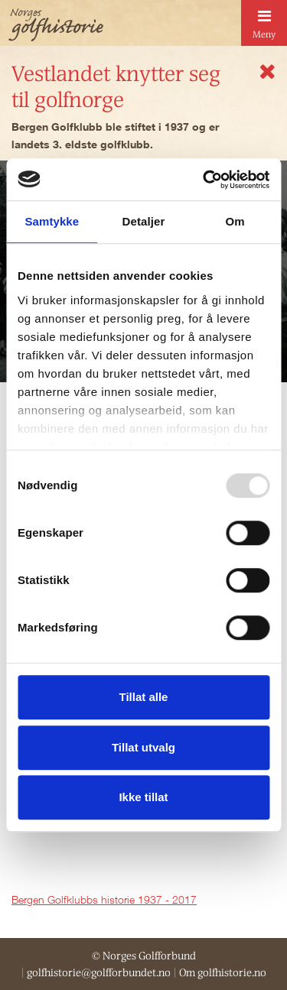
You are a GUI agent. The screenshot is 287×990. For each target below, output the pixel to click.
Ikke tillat (143, 796)
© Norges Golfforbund (144, 955)
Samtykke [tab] (51, 221)
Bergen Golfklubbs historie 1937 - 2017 (104, 899)
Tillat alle (143, 696)
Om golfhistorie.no (222, 972)
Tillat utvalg (143, 747)
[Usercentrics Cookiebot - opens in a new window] (204, 180)
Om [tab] (235, 221)
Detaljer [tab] (143, 221)
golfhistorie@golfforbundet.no (99, 972)
